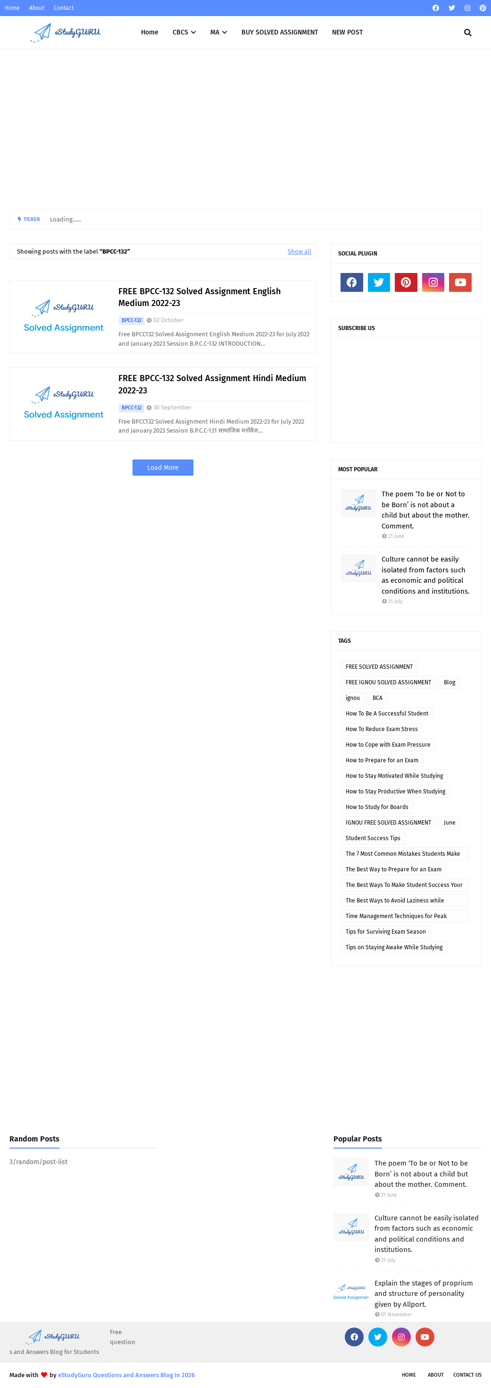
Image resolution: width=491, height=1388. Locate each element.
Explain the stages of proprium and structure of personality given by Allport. (423, 1294)
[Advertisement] (245, 129)
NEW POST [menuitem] (347, 32)
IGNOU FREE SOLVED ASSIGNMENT (388, 822)
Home (12, 8)
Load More (163, 468)
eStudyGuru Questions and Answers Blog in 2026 (126, 1375)
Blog (449, 682)
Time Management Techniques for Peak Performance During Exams (396, 918)
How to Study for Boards (377, 807)
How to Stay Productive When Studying (395, 791)
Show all (299, 251)
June (450, 822)
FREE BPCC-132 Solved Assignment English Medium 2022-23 (199, 297)
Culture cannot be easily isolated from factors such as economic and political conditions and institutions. (426, 575)
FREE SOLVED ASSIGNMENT (379, 667)
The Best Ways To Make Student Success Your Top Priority (404, 887)
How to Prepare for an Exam (382, 760)
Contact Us (467, 1375)
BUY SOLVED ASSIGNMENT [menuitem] (279, 32)
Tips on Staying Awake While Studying (394, 947)
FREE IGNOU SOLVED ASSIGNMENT (388, 682)
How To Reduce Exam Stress (382, 729)
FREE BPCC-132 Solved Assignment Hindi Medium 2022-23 (212, 384)
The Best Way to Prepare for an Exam (393, 869)
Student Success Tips (373, 838)
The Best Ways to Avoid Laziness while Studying (395, 902)
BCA (378, 698)
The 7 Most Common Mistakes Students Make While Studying (403, 855)
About (36, 8)
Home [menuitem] (149, 32)
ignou (353, 698)
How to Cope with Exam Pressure (388, 744)
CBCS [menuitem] (180, 32)
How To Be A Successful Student (387, 713)
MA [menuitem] (214, 32)
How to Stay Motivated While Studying (394, 776)
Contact (64, 8)
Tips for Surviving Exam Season (386, 931)
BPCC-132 (131, 320)
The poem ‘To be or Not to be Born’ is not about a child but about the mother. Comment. (426, 510)
